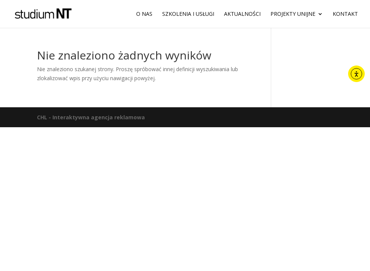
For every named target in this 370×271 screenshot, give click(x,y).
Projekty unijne (292, 14)
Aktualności (242, 14)
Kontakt (345, 14)
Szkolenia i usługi (188, 14)
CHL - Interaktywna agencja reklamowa (91, 117)
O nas (144, 14)
